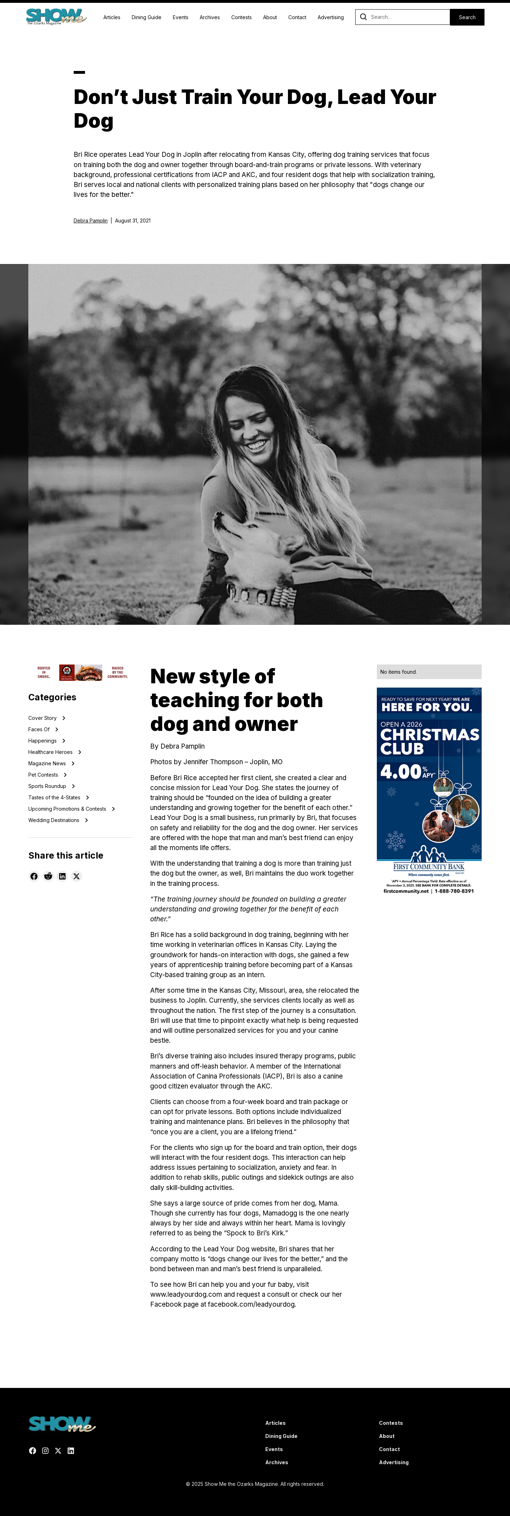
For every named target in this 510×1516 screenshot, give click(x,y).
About (270, 17)
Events (180, 17)
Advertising (331, 17)
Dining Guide (147, 17)
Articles (111, 17)
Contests (241, 17)
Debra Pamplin (91, 220)
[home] (56, 17)
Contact (297, 17)
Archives (210, 17)
